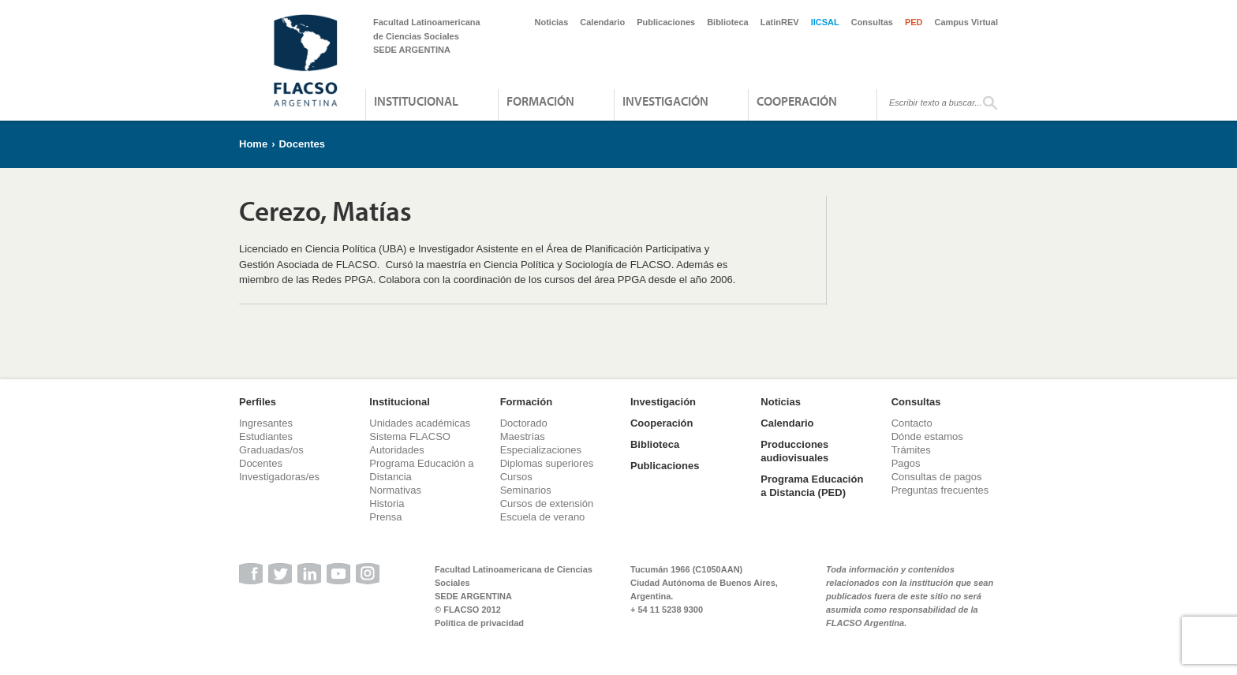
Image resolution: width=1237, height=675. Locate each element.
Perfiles (257, 402)
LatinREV (780, 22)
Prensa (385, 517)
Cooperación (797, 101)
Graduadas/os (271, 450)
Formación (540, 101)
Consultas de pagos (936, 477)
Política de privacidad (479, 623)
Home (253, 144)
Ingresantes (266, 423)
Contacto (911, 423)
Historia (386, 503)
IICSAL (825, 22)
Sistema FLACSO (409, 436)
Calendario (602, 22)
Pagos (906, 463)
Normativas (395, 490)
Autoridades (396, 450)
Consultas (872, 22)
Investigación (665, 101)
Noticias (552, 22)
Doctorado (523, 423)
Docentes (301, 144)
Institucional (416, 101)
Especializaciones (540, 450)
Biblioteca (728, 22)
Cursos (516, 477)
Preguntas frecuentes (940, 490)
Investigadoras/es (279, 477)
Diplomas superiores (547, 463)
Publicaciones (666, 22)
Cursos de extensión (547, 503)
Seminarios (525, 490)
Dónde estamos (927, 436)
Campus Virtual (967, 22)
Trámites (911, 450)
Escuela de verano (542, 517)
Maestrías (522, 436)
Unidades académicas (419, 423)
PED (914, 22)
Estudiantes (266, 436)
